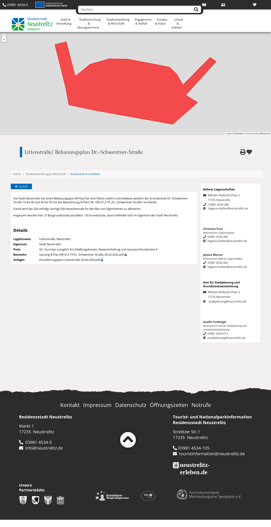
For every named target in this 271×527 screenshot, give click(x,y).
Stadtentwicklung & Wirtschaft (117, 21)
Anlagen (19, 260)
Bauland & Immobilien (85, 174)
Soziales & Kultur (161, 21)
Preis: (17, 249)
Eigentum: (20, 244)
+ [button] (4, 35)
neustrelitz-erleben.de (193, 468)
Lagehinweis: (22, 239)
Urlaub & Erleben (177, 23)
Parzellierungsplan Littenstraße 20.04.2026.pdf (71, 260)
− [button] (4, 40)
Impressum (97, 405)
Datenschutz (130, 405)
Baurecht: (20, 254)
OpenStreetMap (253, 133)
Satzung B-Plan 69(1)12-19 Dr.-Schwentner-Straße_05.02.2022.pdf (83, 254)
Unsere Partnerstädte (31, 487)
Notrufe (201, 405)
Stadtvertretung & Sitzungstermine (88, 23)
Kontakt (70, 405)
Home (17, 174)
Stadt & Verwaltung (63, 21)
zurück (21, 186)
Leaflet (229, 133)
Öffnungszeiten (169, 405)
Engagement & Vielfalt (143, 21)
